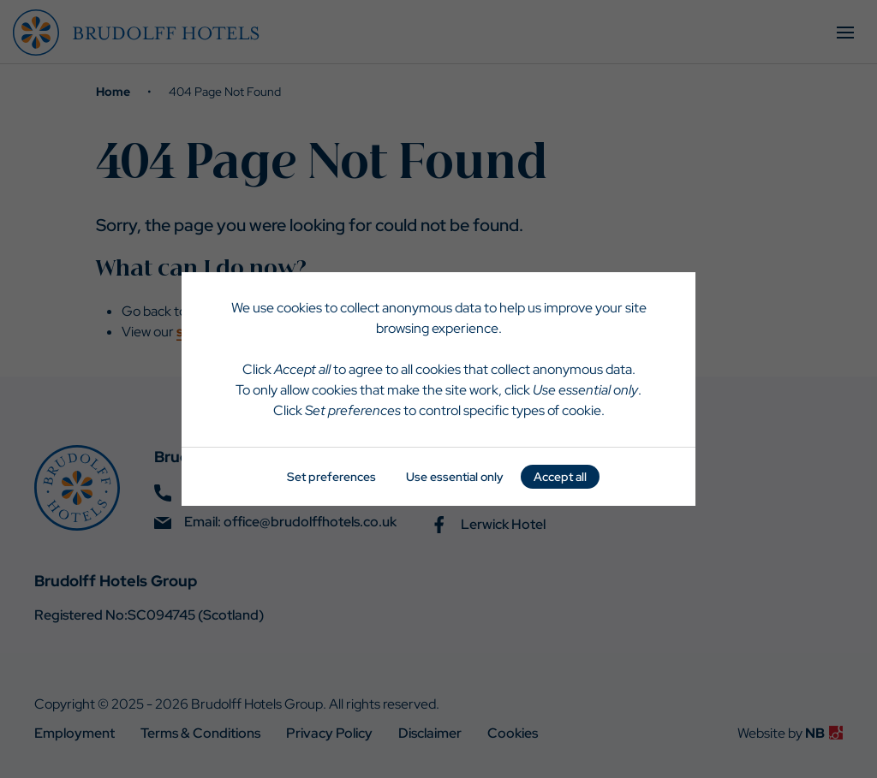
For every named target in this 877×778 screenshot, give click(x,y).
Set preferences (331, 476)
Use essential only (455, 476)
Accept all (560, 476)
